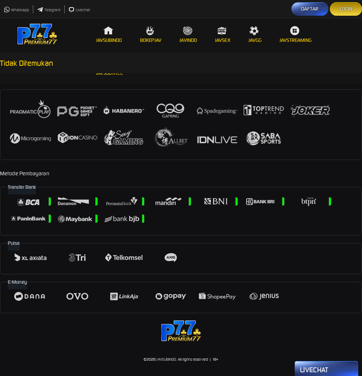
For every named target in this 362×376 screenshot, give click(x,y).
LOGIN (346, 9)
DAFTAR (310, 9)
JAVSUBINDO (109, 34)
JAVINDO (188, 34)
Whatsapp (16, 9)
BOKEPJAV (151, 34)
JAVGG (255, 34)
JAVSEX (222, 34)
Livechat (79, 9)
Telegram (49, 9)
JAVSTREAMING (295, 34)
